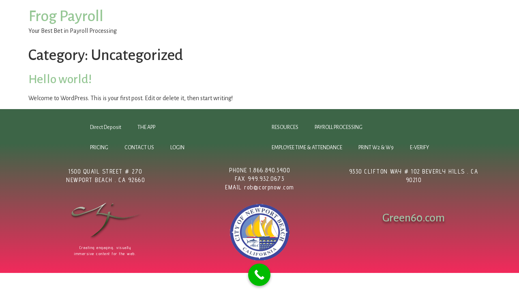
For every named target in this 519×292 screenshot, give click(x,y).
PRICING (99, 147)
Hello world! (60, 79)
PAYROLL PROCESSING (338, 127)
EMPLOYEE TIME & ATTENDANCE (307, 147)
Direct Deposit (105, 127)
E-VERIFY (419, 147)
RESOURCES (285, 127)
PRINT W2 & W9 (376, 147)
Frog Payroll (65, 16)
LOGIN (177, 147)
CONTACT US (139, 147)
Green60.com (413, 218)
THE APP (146, 127)
